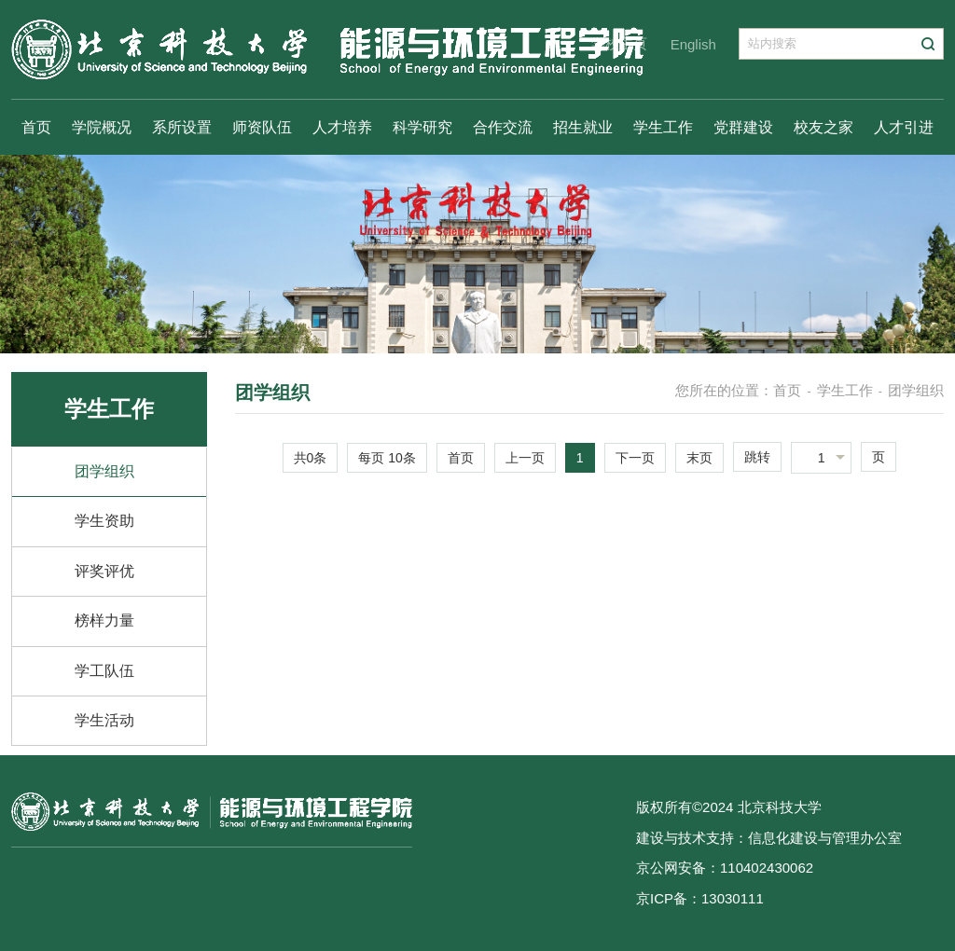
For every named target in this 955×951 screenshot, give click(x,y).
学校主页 (619, 43)
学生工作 (663, 127)
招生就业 (583, 127)
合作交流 (503, 127)
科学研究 (422, 127)
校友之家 (823, 127)
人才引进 (904, 127)
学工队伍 (104, 671)
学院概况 (101, 127)
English (693, 44)
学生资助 (104, 521)
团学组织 (104, 471)
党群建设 (743, 127)
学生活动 (104, 720)
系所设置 (182, 127)
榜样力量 (104, 620)
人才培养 (342, 127)
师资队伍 (262, 127)
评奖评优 (104, 571)
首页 (36, 127)
